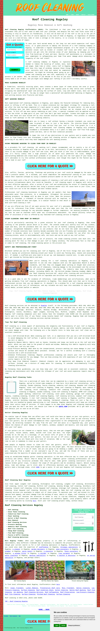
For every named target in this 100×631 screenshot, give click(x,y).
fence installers (71, 551)
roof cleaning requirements (84, 404)
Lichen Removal (32, 588)
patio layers (27, 551)
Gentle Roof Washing (78, 590)
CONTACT (83, 14)
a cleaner (16, 549)
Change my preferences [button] (74, 625)
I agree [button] (56, 625)
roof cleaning (34, 62)
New (19, 616)
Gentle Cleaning (83, 588)
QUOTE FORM (63, 406)
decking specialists (37, 555)
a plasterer (48, 551)
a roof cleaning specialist (46, 545)
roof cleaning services (65, 396)
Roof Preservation (67, 592)
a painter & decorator (66, 555)
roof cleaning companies (22, 314)
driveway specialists (69, 547)
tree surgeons (64, 553)
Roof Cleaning (13, 616)
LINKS (72, 14)
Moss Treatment (68, 588)
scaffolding (43, 547)
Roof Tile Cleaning (12, 594)
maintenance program (61, 48)
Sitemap (6, 616)
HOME (67, 14)
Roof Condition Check (44, 590)
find (11, 484)
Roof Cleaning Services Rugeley (24, 505)
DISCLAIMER (91, 14)
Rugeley (44, 305)
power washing (25, 394)
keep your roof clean (80, 330)
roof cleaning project (56, 501)
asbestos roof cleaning (66, 385)
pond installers (62, 549)
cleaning (24, 192)
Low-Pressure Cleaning (85, 592)
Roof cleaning (10, 305)
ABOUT (77, 14)
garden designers (38, 549)
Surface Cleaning (28, 590)
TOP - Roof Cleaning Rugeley (16, 601)
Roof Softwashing (52, 592)
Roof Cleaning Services (34, 592)
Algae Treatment (17, 588)
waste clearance (11, 555)
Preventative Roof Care (50, 588)
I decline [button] (63, 625)
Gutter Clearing (61, 590)
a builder (42, 553)
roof (64, 222)
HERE (38, 467)
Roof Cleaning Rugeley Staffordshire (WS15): (24, 29)
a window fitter (19, 553)
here (34, 501)
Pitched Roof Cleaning (46, 594)
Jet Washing (18, 592)
